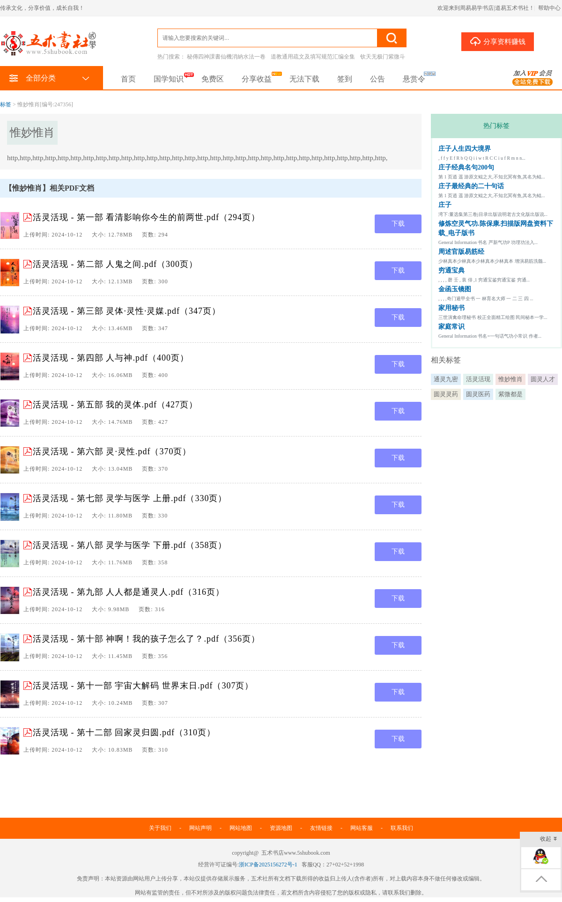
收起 (548, 839)
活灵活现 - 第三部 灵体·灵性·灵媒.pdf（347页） (127, 311)
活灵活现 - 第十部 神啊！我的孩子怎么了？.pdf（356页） (146, 638)
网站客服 (361, 828)
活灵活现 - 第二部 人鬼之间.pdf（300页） (115, 264)
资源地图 (281, 828)
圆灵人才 (543, 379)
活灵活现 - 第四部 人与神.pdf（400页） (111, 357)
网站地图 (240, 828)
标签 (5, 104)
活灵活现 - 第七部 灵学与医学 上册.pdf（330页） (130, 498)
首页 (128, 79)
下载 (398, 223)
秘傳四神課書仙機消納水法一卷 (226, 56)
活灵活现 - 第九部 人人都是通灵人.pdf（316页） (128, 592)
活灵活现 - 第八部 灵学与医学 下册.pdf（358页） (130, 545)
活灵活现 (478, 379)
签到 (344, 79)
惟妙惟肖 (510, 379)
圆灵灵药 (446, 394)
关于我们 (160, 828)
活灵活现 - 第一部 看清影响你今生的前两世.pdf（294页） (146, 217)
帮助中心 (549, 8)
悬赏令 (414, 79)
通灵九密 (446, 379)
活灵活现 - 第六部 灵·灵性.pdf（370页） (112, 451)
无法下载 (304, 79)
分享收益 (257, 79)
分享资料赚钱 (497, 41)
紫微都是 (510, 394)
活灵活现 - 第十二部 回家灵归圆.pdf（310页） (124, 732)
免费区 (212, 79)
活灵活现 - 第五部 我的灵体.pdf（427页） (115, 404)
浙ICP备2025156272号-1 (268, 864)
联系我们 (402, 828)
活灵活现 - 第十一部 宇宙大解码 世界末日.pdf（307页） (143, 685)
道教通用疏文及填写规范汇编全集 (313, 56)
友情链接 (321, 828)
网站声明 (200, 828)
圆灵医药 (478, 394)
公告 (377, 79)
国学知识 (169, 79)
